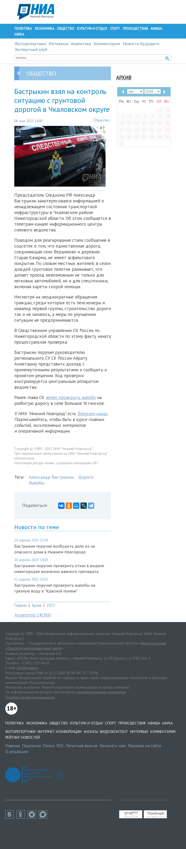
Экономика (44, 28)
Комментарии (107, 43)
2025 (51, 605)
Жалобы (36, 483)
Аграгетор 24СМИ (33, 615)
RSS (60, 745)
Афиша (156, 28)
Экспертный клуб (31, 49)
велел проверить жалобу (71, 397)
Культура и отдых (92, 28)
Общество (65, 28)
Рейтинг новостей (22, 737)
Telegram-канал (92, 413)
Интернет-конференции (59, 731)
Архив (37, 605)
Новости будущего (141, 43)
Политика (23, 28)
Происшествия (135, 28)
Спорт (115, 28)
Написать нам (112, 745)
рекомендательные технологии (101, 692)
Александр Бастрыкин (51, 477)
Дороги (85, 477)
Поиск (49, 745)
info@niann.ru (27, 667)
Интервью (58, 43)
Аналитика (81, 43)
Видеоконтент (114, 731)
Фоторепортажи (30, 43)
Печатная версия (81, 745)
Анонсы (91, 731)
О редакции (16, 751)
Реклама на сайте (144, 745)
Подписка (31, 745)
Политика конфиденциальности (30, 697)
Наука (19, 34)
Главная (20, 605)
